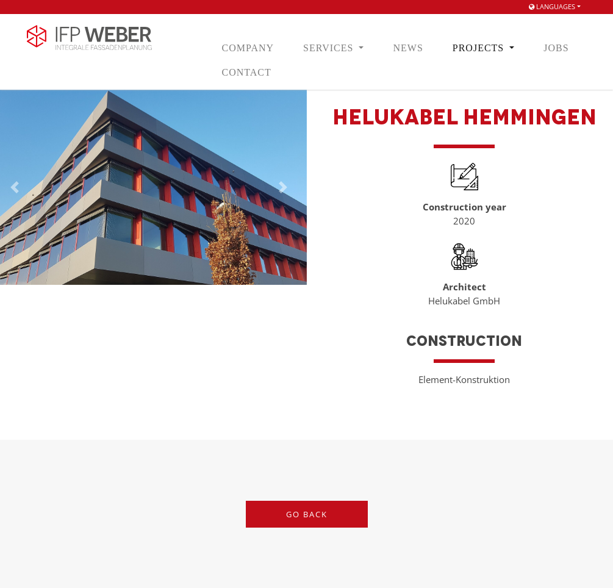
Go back (307, 514)
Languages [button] (552, 6)
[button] (283, 187)
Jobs (555, 48)
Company (248, 48)
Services (329, 48)
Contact (246, 72)
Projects (480, 48)
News (408, 48)
